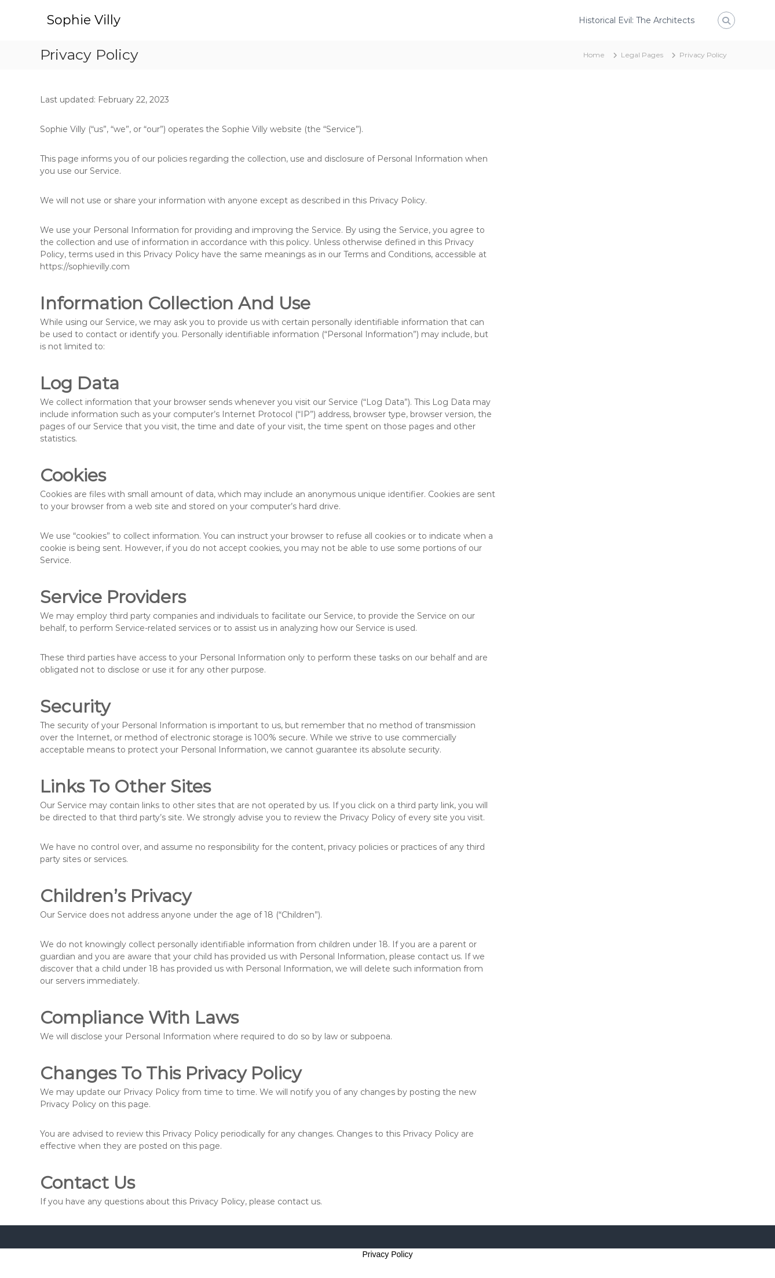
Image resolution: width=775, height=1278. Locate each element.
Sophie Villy (83, 20)
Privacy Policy (387, 1254)
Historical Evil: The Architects (636, 20)
